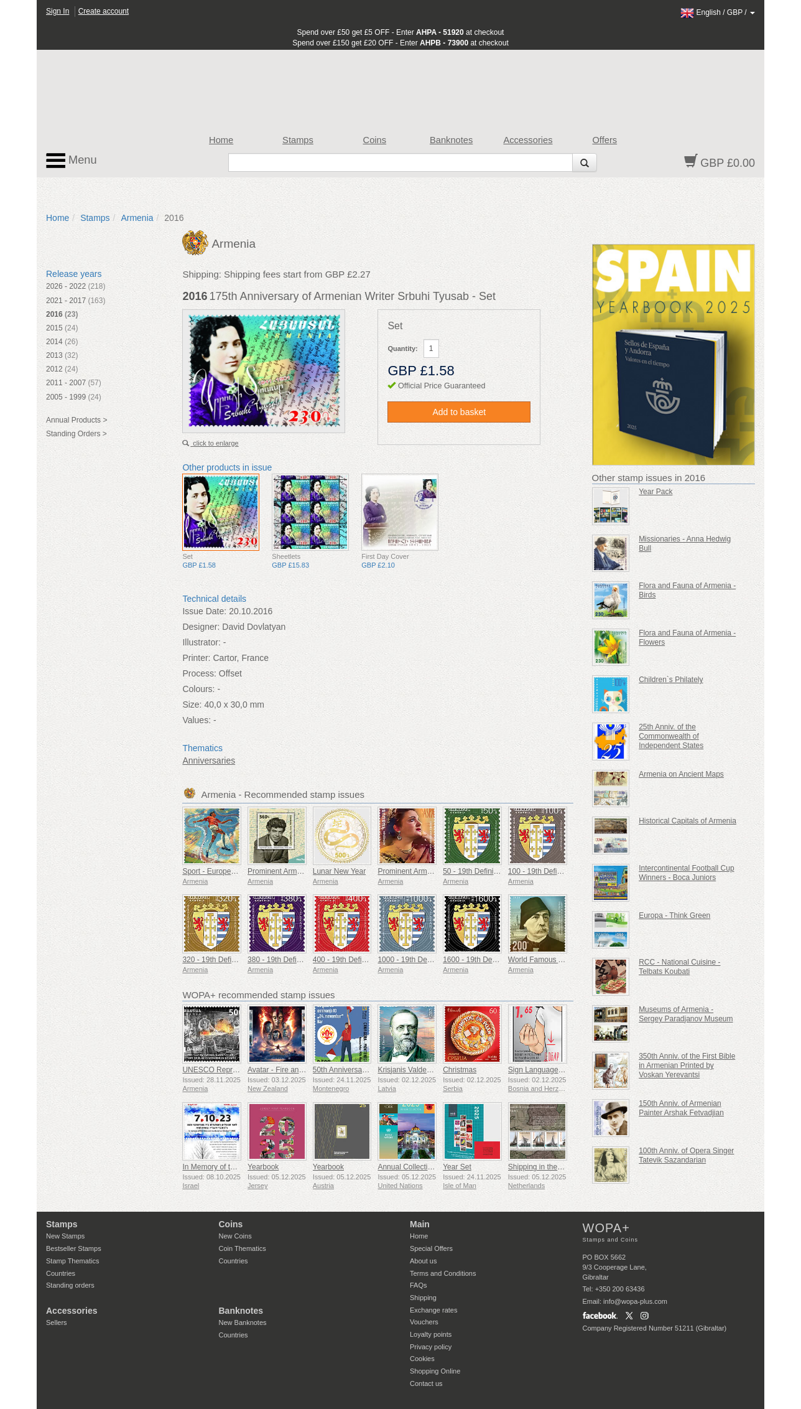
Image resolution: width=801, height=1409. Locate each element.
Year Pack (655, 491)
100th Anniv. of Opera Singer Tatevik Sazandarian (686, 1155)
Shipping (423, 1297)
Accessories (527, 140)
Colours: (198, 689)
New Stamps (65, 1236)
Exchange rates (433, 1310)
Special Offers (431, 1248)
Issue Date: (204, 611)
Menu (71, 160)
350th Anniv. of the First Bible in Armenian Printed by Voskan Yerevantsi (687, 1065)
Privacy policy (430, 1346)
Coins (375, 140)
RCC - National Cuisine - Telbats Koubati (679, 967)
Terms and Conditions (443, 1273)
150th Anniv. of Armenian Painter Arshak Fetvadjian (681, 1108)
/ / (717, 12)
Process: (199, 673)
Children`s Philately (671, 679)
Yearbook (263, 1167)
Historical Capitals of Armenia (687, 821)
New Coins (235, 1236)
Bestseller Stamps (73, 1248)
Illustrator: (201, 642)
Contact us (426, 1383)
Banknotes (451, 140)
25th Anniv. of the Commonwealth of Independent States (671, 736)
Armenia (137, 218)
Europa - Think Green (674, 915)
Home (221, 140)
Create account (103, 11)
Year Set (457, 1167)
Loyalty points (430, 1334)
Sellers (56, 1322)
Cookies (422, 1358)
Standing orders (70, 1285)
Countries (60, 1273)
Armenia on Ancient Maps (681, 774)
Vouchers (424, 1322)
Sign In (57, 11)
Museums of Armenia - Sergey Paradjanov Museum (686, 1014)
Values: (196, 720)
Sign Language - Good (545, 1069)
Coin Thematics (242, 1248)
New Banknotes (243, 1322)
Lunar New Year (339, 871)
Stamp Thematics (72, 1261)
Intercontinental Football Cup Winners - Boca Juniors (686, 873)
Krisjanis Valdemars (410, 1069)
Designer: (201, 627)
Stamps (297, 140)
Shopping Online (435, 1371)
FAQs (418, 1285)
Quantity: (402, 348)
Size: (191, 704)
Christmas (459, 1069)
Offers (604, 140)
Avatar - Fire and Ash (283, 1069)
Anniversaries (208, 760)
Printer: (196, 658)
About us (423, 1261)
